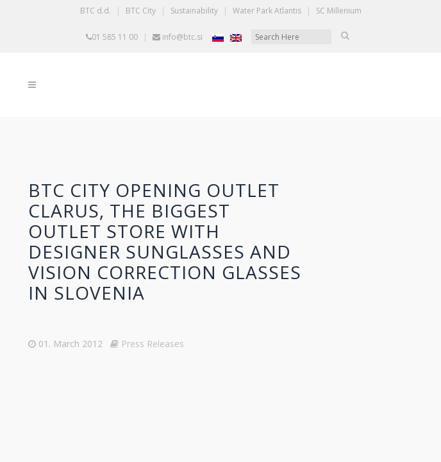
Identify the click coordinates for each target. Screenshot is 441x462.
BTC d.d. (95, 10)
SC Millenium (339, 10)
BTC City (141, 10)
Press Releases (152, 344)
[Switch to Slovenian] (218, 37)
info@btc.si (182, 36)
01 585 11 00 (115, 36)
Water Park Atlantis (267, 10)
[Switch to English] (236, 37)
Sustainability (194, 10)
